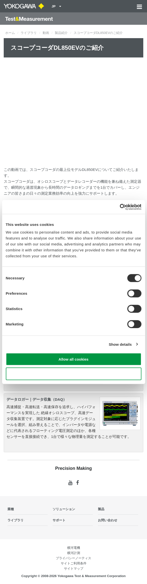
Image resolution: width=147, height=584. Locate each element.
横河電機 (73, 548)
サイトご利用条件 (74, 563)
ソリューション (64, 509)
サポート (59, 520)
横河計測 (73, 553)
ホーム (10, 33)
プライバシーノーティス (73, 558)
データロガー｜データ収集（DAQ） (36, 399)
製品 (101, 509)
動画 (46, 33)
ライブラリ (29, 33)
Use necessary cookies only (73, 374)
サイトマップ (73, 568)
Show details (120, 344)
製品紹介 (61, 33)
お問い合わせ (107, 520)
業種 (10, 509)
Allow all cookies (73, 359)
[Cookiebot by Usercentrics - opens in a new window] (119, 207)
